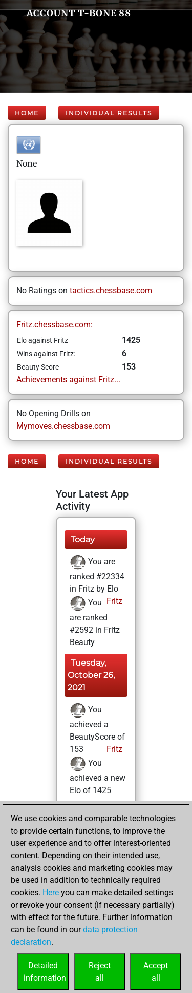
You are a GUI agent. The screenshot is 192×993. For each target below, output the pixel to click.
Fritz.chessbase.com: (54, 324)
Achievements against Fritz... (68, 379)
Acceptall (155, 972)
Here (50, 892)
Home (27, 113)
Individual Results (109, 113)
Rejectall (100, 972)
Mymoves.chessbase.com (63, 426)
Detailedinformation (45, 972)
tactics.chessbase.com (111, 291)
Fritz (113, 601)
